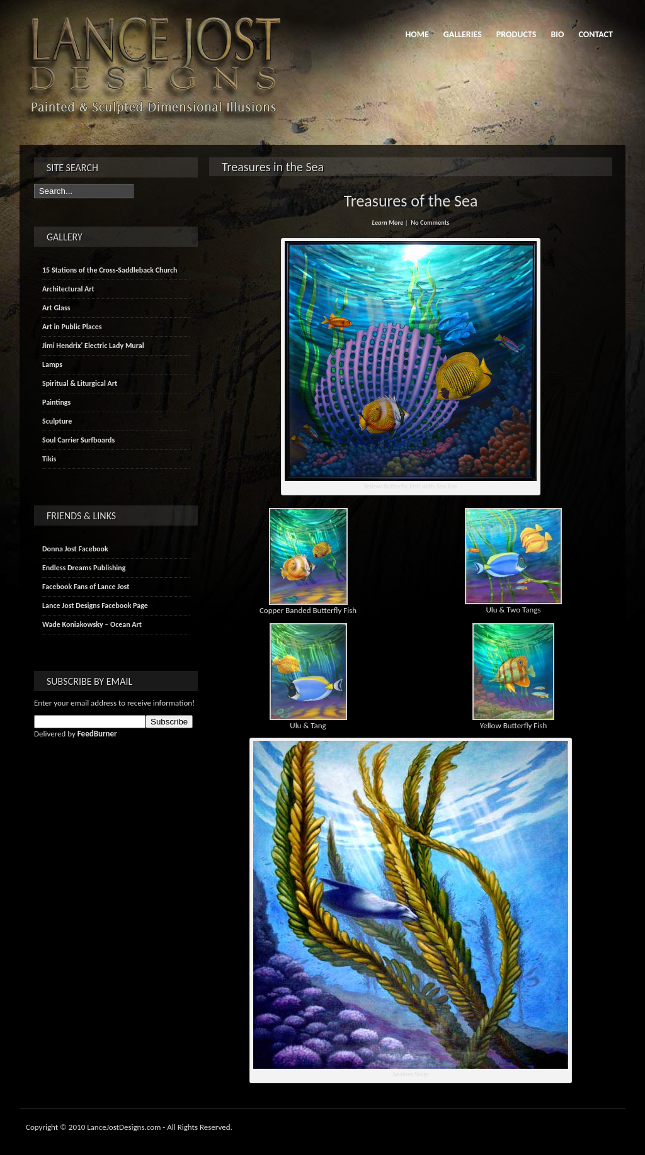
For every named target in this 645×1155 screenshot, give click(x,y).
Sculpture (57, 421)
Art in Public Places (72, 326)
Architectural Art (68, 289)
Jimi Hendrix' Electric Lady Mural (93, 345)
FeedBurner (97, 733)
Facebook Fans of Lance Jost (85, 586)
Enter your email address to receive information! (114, 702)
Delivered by (75, 733)
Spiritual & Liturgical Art (79, 383)
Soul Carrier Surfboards (78, 440)
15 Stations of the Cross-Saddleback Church (109, 270)
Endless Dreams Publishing (83, 567)
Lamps (52, 364)
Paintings (56, 402)
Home (416, 34)
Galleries (462, 34)
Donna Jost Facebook (75, 548)
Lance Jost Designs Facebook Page (95, 605)
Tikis (49, 458)
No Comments (430, 222)
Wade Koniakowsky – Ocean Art (92, 624)
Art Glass (56, 307)
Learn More (388, 222)
